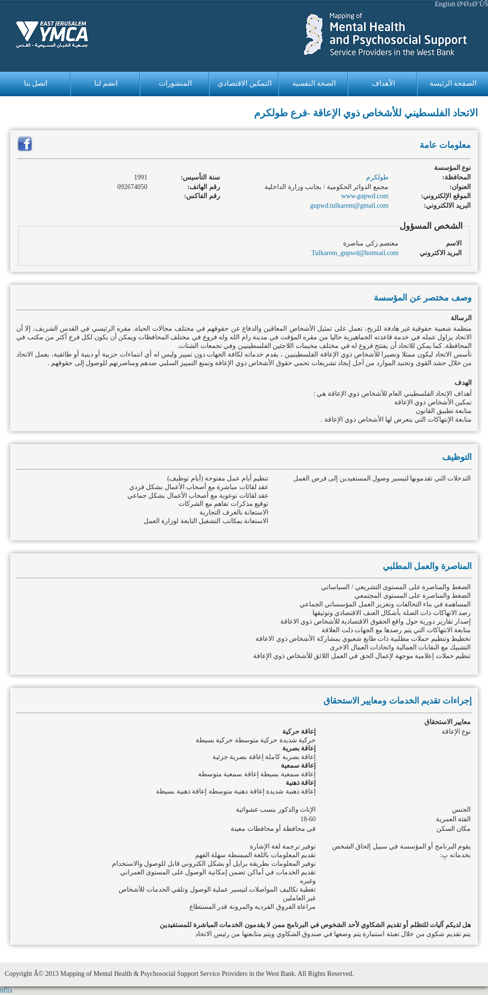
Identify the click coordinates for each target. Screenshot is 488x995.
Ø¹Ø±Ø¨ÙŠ (472, 4)
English (445, 4)
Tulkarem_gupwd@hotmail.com (355, 253)
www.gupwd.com (364, 196)
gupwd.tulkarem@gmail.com (349, 205)
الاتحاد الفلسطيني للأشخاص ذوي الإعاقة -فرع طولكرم (366, 113)
